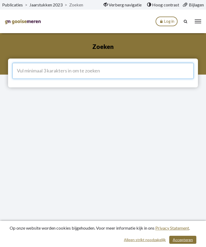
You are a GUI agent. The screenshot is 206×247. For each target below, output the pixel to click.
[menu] (198, 21)
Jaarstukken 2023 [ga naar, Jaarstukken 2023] (46, 4)
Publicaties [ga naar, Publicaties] (12, 4)
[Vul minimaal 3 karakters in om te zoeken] (103, 71)
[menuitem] (122, 4)
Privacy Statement (172, 227)
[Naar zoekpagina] (186, 21)
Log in (166, 21)
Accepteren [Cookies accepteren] (183, 239)
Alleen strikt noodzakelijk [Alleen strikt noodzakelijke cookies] (145, 239)
